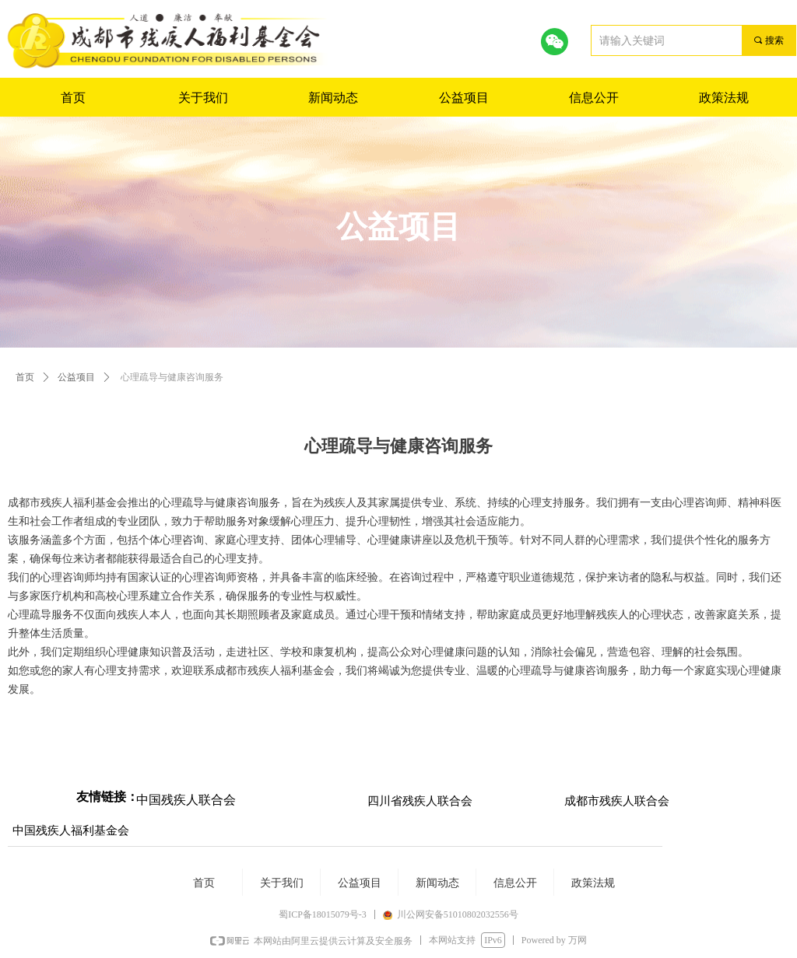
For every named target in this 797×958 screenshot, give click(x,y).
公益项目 (76, 377)
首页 (25, 377)
